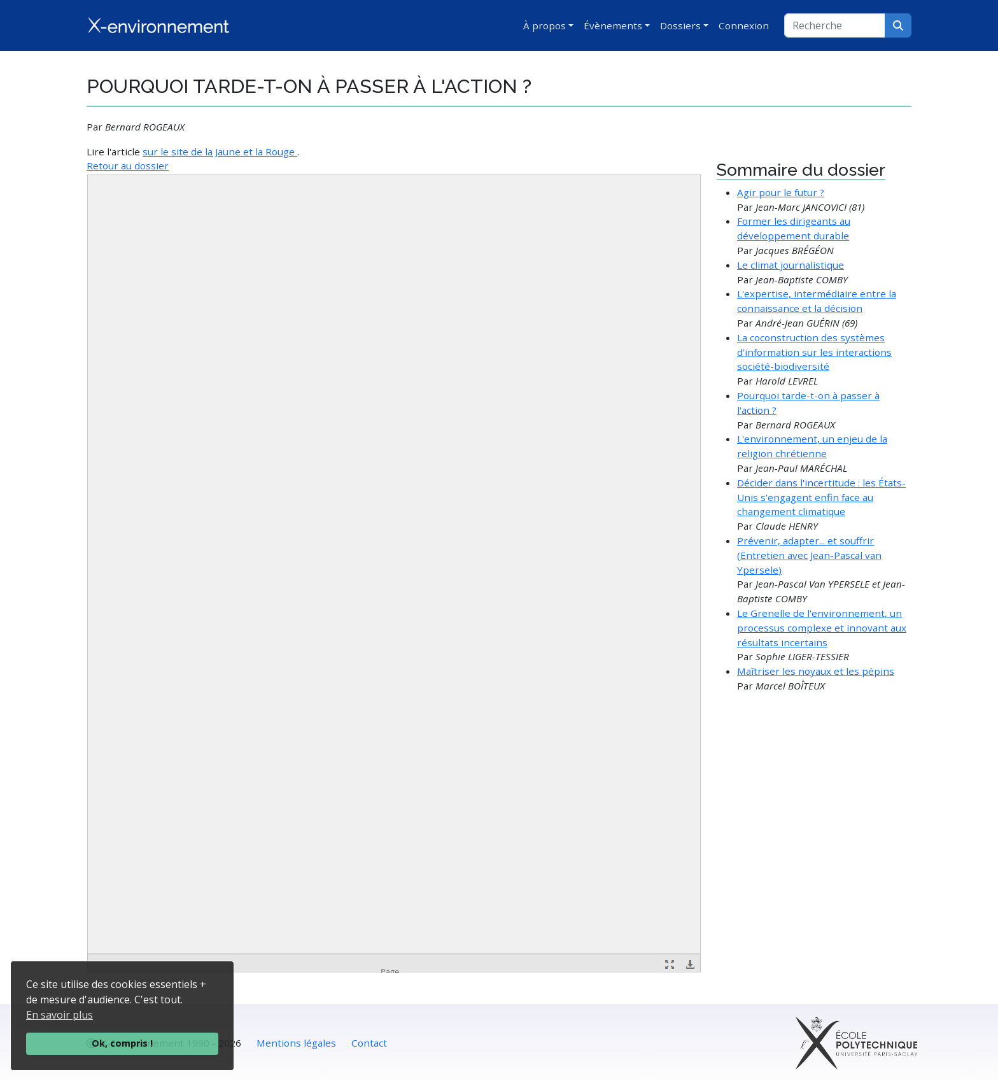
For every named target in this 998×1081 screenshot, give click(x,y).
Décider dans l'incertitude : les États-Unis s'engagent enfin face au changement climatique (821, 497)
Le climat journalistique (790, 264)
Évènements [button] (613, 25)
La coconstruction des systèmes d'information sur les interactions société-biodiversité (814, 352)
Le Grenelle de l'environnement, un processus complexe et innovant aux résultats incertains (821, 628)
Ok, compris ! (122, 1043)
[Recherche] (834, 25)
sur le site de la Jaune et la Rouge (220, 151)
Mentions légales (296, 1042)
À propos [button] (544, 25)
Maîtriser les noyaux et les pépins (815, 671)
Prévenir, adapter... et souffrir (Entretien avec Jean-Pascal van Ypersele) (809, 555)
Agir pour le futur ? (780, 192)
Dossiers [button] (680, 25)
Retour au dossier (128, 165)
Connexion (744, 25)
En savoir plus (59, 1015)
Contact (369, 1042)
